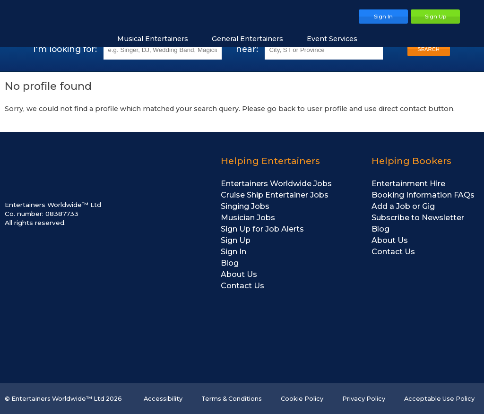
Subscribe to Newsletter (418, 217)
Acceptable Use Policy (439, 398)
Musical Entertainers (157, 38)
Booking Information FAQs (423, 194)
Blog (230, 263)
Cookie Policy (302, 398)
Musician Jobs (248, 217)
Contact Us (242, 285)
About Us (239, 274)
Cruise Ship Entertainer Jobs (274, 194)
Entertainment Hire (408, 183)
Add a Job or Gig (403, 206)
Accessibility (163, 398)
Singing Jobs (245, 206)
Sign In (233, 251)
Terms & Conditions (231, 398)
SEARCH (428, 49)
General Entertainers (252, 38)
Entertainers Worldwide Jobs (276, 183)
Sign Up (236, 240)
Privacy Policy (363, 398)
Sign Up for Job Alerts (262, 228)
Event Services (337, 38)
